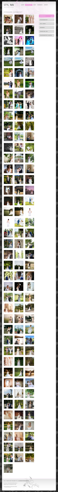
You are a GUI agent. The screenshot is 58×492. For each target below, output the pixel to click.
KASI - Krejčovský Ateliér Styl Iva (11, 4)
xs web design (9, 487)
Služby (22, 4)
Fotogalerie (29, 4)
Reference (39, 4)
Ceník (34, 4)
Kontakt (46, 4)
